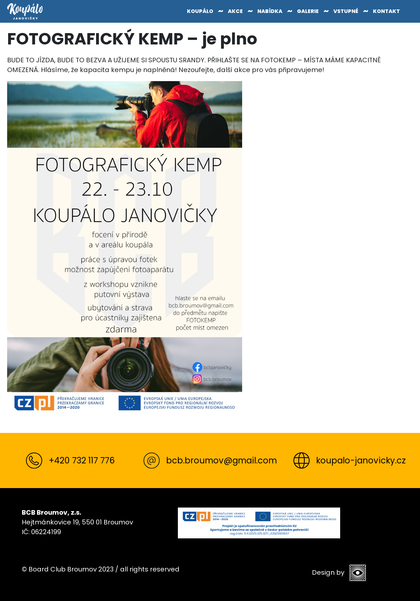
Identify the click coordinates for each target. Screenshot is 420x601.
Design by (339, 572)
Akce (235, 11)
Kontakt (386, 11)
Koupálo (200, 11)
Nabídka (269, 11)
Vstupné (345, 11)
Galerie (308, 11)
